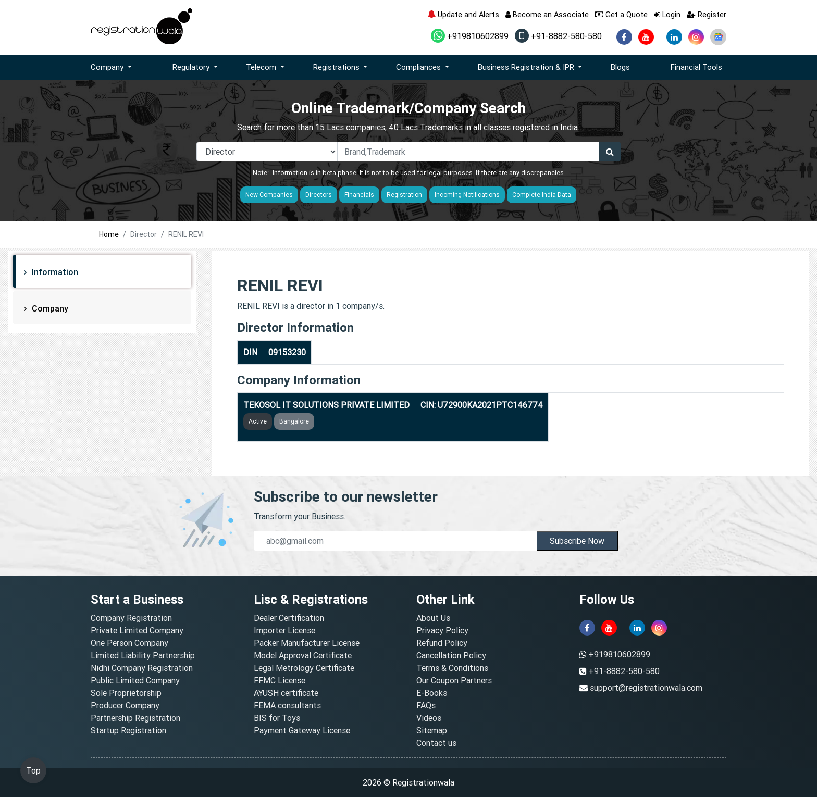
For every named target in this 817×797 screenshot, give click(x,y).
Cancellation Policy (451, 655)
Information (54, 272)
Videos (428, 718)
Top (33, 770)
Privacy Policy (442, 630)
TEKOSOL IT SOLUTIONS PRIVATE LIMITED (326, 405)
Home (109, 234)
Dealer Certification (289, 618)
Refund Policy (441, 643)
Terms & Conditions (452, 668)
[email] (395, 541)
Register (706, 14)
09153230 (287, 352)
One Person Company (129, 643)
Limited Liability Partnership (143, 655)
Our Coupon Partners (454, 680)
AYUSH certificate (286, 693)
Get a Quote (621, 14)
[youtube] (646, 37)
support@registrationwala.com (646, 687)
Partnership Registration (135, 718)
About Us (433, 618)
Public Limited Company (135, 680)
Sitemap (431, 730)
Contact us (436, 743)
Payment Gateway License (302, 730)
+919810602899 (470, 36)
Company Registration (131, 618)
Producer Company (125, 705)
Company (49, 308)
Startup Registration (128, 730)
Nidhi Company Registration (142, 668)
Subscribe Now (577, 541)
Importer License (284, 630)
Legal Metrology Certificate (304, 668)
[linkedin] (674, 37)
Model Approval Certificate (303, 655)
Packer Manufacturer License (307, 643)
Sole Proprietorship (126, 693)
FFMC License (279, 680)
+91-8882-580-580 (558, 36)
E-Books (431, 693)
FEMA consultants (287, 705)
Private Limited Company (137, 630)
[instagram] (696, 37)
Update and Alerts (463, 14)
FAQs (426, 705)
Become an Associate (547, 14)
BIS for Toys (277, 718)
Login (667, 14)
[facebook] (624, 37)
